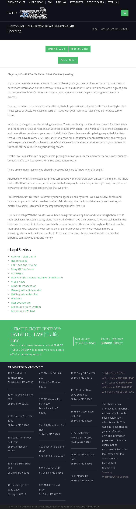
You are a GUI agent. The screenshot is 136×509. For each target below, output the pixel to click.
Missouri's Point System (26, 306)
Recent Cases (19, 260)
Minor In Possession (23, 285)
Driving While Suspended (26, 290)
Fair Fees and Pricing (24, 265)
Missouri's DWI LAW (23, 311)
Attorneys (17, 273)
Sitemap (106, 481)
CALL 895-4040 (56, 49)
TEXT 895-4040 (79, 49)
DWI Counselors (21, 302)
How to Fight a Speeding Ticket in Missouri (37, 277)
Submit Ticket (68, 60)
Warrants (16, 298)
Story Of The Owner (22, 269)
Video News (18, 281)
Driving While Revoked (24, 294)
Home (94, 29)
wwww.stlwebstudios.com (88, 507)
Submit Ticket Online (24, 256)
